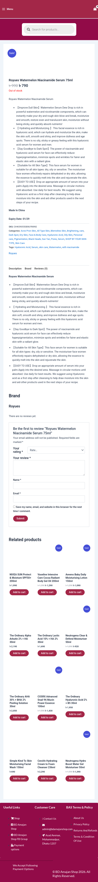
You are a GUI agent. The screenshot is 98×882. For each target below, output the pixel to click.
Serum (61, 239)
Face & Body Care (37, 235)
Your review (22, 458)
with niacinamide (70, 247)
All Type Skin (43, 230)
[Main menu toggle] (7, 9)
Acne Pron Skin (28, 230)
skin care (43, 247)
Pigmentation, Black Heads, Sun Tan (32, 239)
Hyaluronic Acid (55, 235)
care (82, 230)
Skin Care (20, 243)
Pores (54, 239)
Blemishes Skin (58, 230)
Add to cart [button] (19, 592)
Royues (13, 253)
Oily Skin (68, 235)
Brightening (73, 230)
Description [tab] (15, 268)
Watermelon (55, 247)
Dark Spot (13, 235)
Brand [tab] (28, 268)
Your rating (18, 450)
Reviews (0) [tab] (41, 268)
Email (17, 493)
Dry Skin (23, 235)
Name (17, 480)
